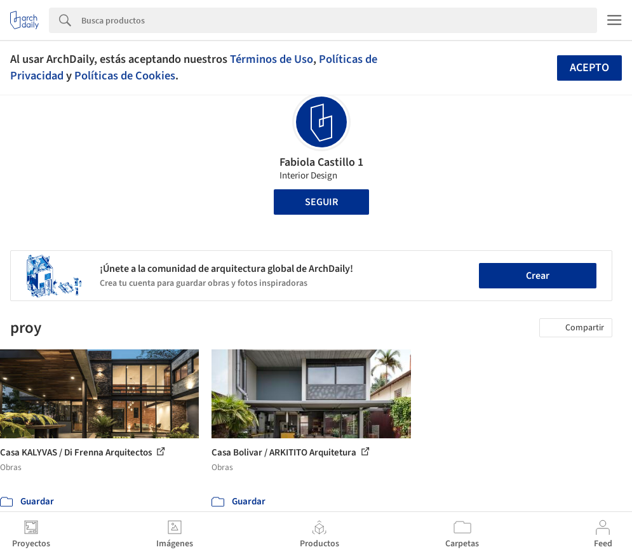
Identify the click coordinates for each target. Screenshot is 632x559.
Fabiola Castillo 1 (321, 162)
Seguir (321, 202)
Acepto (589, 68)
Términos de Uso (271, 59)
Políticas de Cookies (124, 75)
